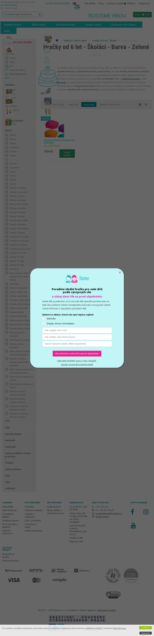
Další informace (119, 628)
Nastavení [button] (145, 633)
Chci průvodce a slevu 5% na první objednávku (77, 353)
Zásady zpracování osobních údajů (77, 364)
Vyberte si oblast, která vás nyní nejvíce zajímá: (68, 314)
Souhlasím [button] (145, 627)
